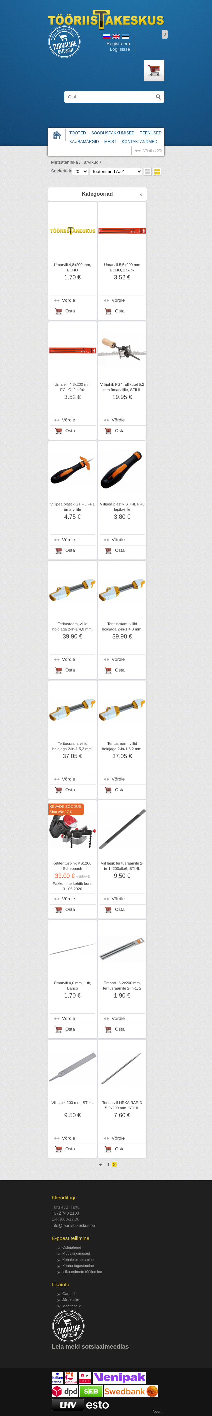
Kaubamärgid (84, 141)
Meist (110, 141)
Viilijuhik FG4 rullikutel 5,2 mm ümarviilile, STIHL (122, 387)
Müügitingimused (76, 1253)
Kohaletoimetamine (78, 1260)
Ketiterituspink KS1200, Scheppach (72, 866)
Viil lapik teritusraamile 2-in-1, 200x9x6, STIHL (122, 866)
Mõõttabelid (71, 1306)
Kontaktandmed (139, 141)
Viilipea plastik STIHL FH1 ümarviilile (72, 506)
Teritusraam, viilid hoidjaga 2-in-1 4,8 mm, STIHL (122, 629)
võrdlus (152, 151)
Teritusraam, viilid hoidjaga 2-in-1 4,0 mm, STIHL (72, 629)
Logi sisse (120, 49)
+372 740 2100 (65, 1213)
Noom (157, 1411)
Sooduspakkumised (113, 133)
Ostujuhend (71, 1247)
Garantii (68, 1294)
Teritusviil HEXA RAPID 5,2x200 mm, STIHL (122, 1105)
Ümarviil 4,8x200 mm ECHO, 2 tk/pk (72, 387)
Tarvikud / (91, 162)
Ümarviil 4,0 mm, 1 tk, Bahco (72, 985)
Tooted (77, 133)
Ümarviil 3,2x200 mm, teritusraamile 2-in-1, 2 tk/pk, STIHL (122, 988)
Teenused (151, 133)
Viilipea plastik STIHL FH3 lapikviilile (122, 506)
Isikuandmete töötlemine (82, 1272)
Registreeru (118, 43)
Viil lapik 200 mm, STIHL (72, 1103)
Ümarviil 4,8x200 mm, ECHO (72, 267)
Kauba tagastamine (78, 1266)
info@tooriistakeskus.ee (73, 1225)
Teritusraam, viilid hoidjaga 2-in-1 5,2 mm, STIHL (72, 749)
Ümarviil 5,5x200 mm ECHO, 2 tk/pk (122, 267)
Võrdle (68, 300)
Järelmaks (70, 1300)
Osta (70, 310)
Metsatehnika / (65, 162)
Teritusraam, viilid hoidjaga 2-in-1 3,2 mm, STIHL (122, 749)
